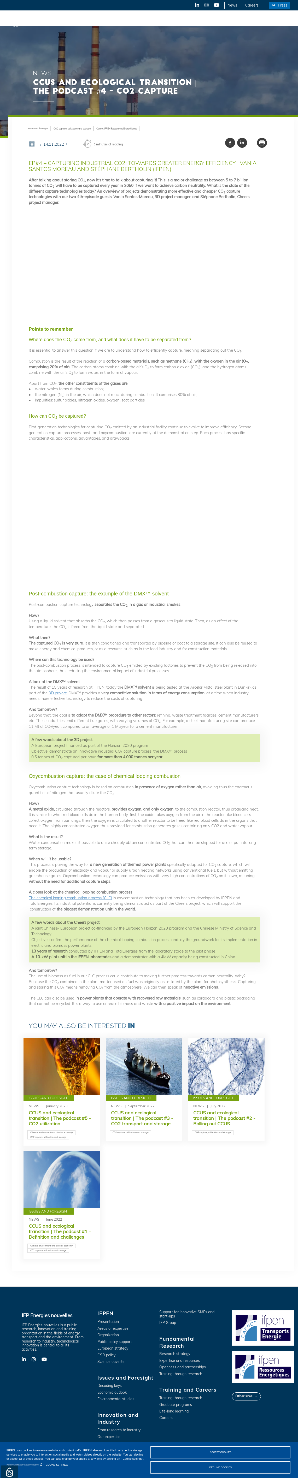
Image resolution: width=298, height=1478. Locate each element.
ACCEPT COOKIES (220, 1451)
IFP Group (167, 1323)
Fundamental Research (178, 19)
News (232, 5)
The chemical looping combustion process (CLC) (70, 897)
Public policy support (114, 1342)
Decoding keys (109, 1386)
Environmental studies (115, 1399)
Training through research (180, 1374)
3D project (58, 692)
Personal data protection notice (23, 1464)
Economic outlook (112, 1392)
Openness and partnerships (182, 1367)
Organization (108, 1335)
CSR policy (106, 1355)
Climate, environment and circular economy (51, 1132)
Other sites (243, 1396)
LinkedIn (195, 5)
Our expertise (108, 1437)
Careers (252, 5)
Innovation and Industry (131, 19)
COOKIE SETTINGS (57, 1464)
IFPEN (54, 19)
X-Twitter (206, 5)
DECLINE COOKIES (220, 1467)
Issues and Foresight (85, 19)
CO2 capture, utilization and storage (72, 128)
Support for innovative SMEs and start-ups (186, 1314)
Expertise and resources (179, 1361)
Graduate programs (175, 1405)
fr (277, 19)
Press (282, 5)
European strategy (112, 1348)
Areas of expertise (112, 1329)
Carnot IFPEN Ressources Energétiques (116, 128)
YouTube (216, 5)
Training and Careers (224, 19)
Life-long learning (174, 1411)
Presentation (108, 1322)
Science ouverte (111, 1362)
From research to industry (119, 1430)
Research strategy (174, 1354)
